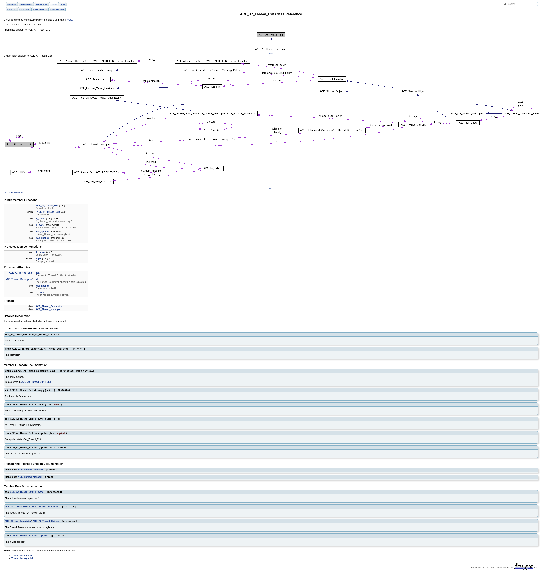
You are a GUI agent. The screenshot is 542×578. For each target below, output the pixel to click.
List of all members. (14, 193)
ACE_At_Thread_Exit (47, 206)
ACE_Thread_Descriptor (18, 279)
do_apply (41, 252)
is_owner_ (41, 292)
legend (271, 54)
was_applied (42, 232)
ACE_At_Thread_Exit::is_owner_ (28, 495)
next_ (38, 273)
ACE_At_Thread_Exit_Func (36, 383)
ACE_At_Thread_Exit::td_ (46, 525)
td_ (37, 279)
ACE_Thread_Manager (48, 310)
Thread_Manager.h (21, 560)
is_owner (40, 219)
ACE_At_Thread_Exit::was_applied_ (29, 540)
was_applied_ (43, 286)
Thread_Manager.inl (22, 563)
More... (70, 20)
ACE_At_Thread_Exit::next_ (44, 510)
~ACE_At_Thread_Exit (48, 212)
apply (38, 259)
